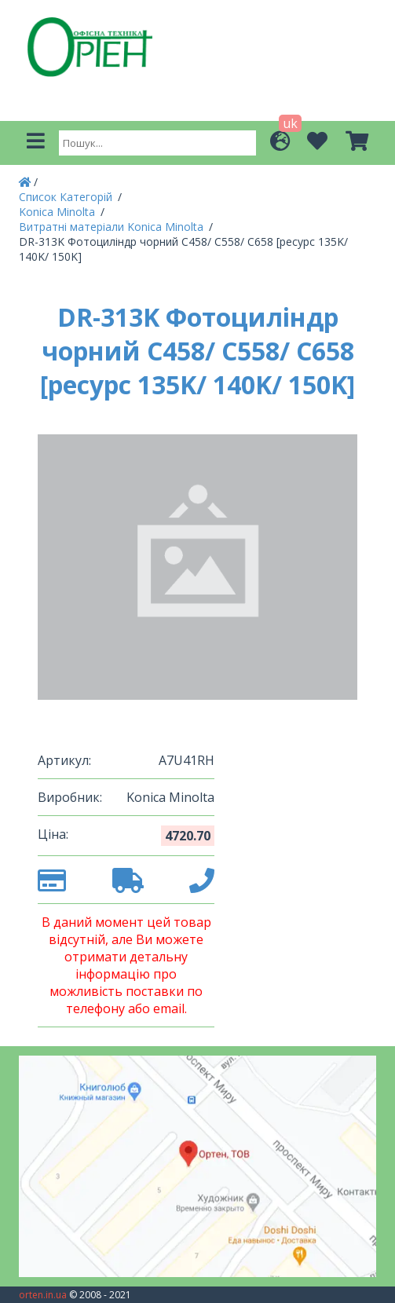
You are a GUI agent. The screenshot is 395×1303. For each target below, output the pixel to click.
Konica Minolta (58, 211)
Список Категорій (67, 196)
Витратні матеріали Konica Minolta (113, 226)
